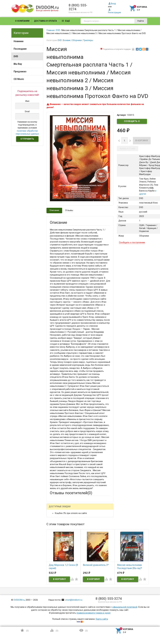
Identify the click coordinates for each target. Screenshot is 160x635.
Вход (112, 3)
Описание (54, 210)
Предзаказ (20, 71)
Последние (20, 48)
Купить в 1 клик (127, 148)
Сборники (77, 40)
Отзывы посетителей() (71, 493)
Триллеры (88, 40)
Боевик (66, 40)
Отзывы (69, 210)
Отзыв (53, 564)
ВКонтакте (87, 508)
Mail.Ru (69, 508)
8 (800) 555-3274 (78, 7)
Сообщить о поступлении (132, 122)
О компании (22, 21)
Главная (50, 30)
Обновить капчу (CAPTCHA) (87, 609)
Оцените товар (57, 559)
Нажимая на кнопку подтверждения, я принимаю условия (27, 128)
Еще (65, 20)
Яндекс (59, 513)
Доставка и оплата (45, 21)
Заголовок (55, 548)
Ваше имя (55, 524)
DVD (16, 56)
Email (52, 534)
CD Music (19, 79)
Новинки (18, 41)
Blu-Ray (18, 64)
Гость (54, 508)
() (24, 630)
